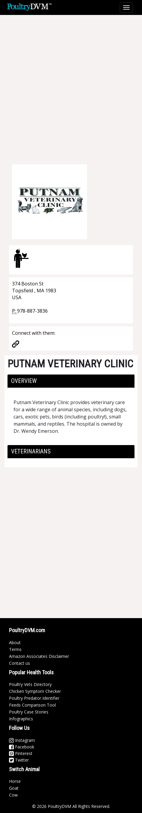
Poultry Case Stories (28, 712)
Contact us (19, 663)
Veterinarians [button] (31, 451)
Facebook (21, 747)
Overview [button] (24, 380)
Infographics (21, 719)
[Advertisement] (71, 85)
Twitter (19, 760)
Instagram (22, 740)
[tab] (71, 381)
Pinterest (20, 753)
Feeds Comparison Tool (32, 705)
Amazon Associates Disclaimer (39, 656)
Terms (15, 649)
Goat (14, 788)
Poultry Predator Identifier (34, 698)
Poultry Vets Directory (30, 684)
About (15, 642)
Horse (15, 781)
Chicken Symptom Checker (35, 691)
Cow (13, 795)
